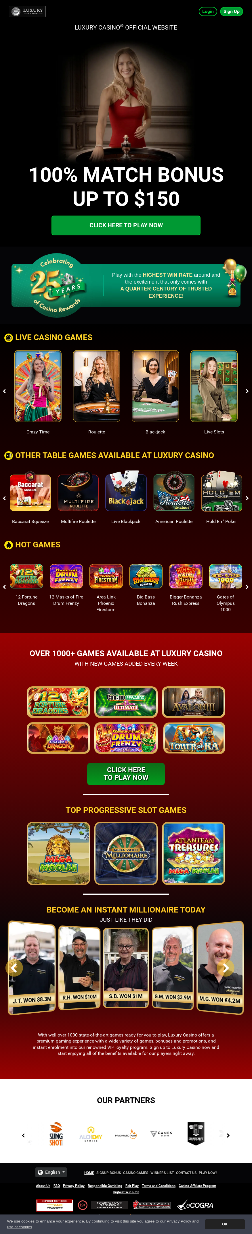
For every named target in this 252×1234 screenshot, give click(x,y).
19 (81, 1205)
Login (208, 11)
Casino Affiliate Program (197, 1186)
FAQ (57, 1186)
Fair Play (132, 1186)
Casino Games (135, 1173)
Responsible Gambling (105, 1186)
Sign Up (232, 11)
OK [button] (224, 1224)
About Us (43, 1186)
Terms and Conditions (158, 1186)
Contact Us (186, 1173)
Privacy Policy (74, 1186)
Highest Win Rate (126, 1192)
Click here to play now (126, 225)
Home (89, 1173)
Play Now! (208, 1173)
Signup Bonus (108, 1173)
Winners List (162, 1173)
